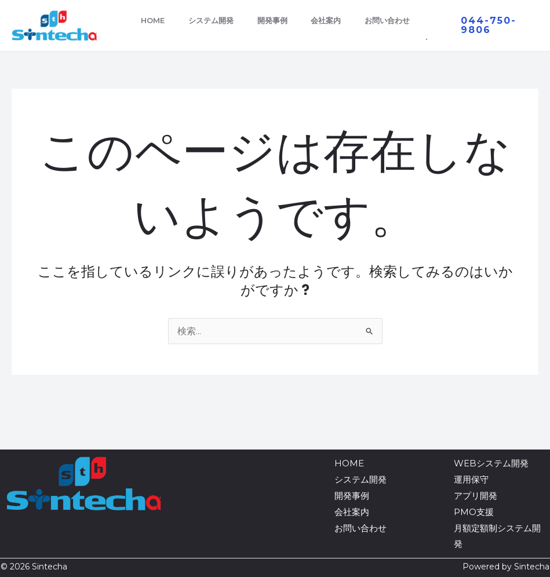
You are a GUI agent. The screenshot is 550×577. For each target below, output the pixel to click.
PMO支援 (474, 511)
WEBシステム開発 (491, 463)
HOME (155, 20)
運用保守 (471, 479)
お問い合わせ (406, 20)
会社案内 (341, 20)
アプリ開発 (475, 495)
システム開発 (217, 20)
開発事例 (283, 20)
